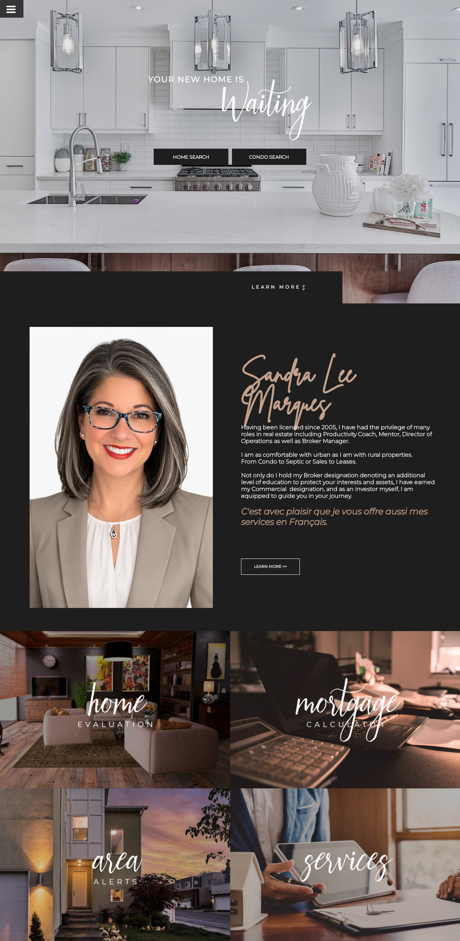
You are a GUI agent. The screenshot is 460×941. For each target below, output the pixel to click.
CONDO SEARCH (269, 157)
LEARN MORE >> (270, 566)
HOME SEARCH (191, 157)
